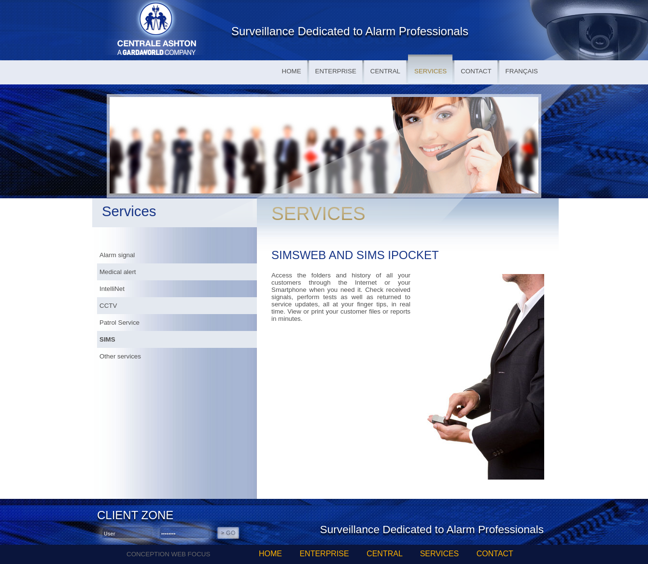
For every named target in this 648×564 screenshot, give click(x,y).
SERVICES (430, 71)
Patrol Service (119, 322)
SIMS (107, 339)
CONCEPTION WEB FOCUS (168, 554)
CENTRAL (385, 71)
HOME (291, 71)
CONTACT (476, 71)
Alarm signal (117, 255)
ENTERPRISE (335, 71)
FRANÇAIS (522, 71)
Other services (120, 356)
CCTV (108, 305)
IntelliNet (112, 288)
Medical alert (117, 271)
